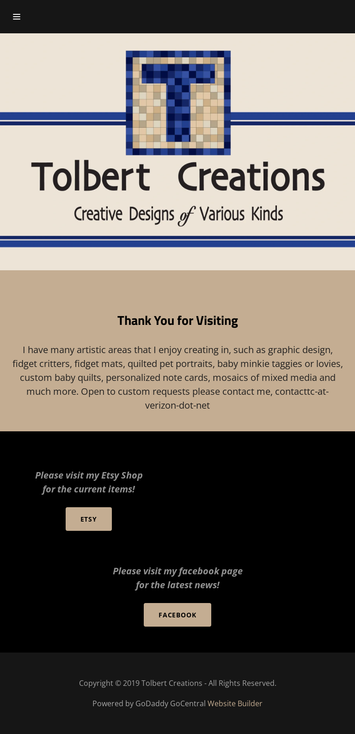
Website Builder (235, 703)
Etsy (89, 519)
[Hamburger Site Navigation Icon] (26, 16)
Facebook (178, 614)
